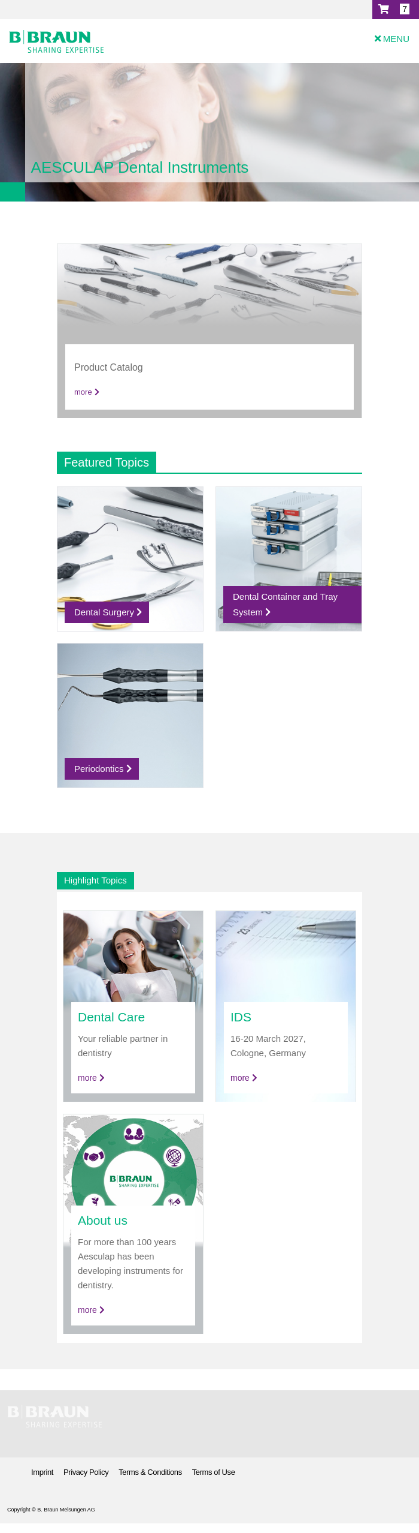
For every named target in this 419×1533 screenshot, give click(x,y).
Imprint (42, 1472)
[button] (395, 9)
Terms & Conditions (150, 1472)
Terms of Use (213, 1472)
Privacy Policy (85, 1472)
